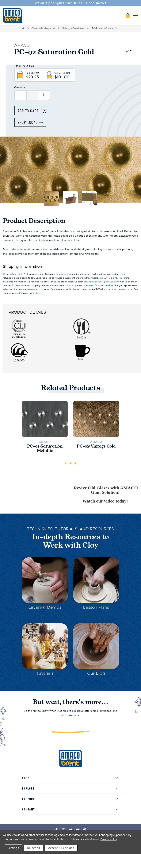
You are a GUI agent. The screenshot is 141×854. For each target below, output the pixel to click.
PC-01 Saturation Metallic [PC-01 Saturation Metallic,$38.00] (45, 448)
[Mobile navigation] (135, 15)
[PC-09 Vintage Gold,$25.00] (96, 419)
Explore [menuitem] (28, 788)
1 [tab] (66, 463)
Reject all (33, 848)
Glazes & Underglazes (43, 28)
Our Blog (96, 673)
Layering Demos (45, 607)
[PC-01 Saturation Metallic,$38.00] (45, 419)
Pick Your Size (24, 65)
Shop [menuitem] (25, 778)
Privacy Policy (108, 839)
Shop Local (28, 122)
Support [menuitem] (28, 799)
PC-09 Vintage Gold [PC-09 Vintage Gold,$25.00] (96, 446)
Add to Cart (29, 110)
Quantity (19, 87)
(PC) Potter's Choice (102, 28)
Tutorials (45, 673)
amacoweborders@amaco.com (101, 281)
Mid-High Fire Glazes (73, 28)
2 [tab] (70, 463)
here (38, 293)
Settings (13, 848)
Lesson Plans (96, 607)
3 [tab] (75, 463)
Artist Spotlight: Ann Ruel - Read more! (70, 3)
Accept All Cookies (61, 848)
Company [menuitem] (28, 809)
